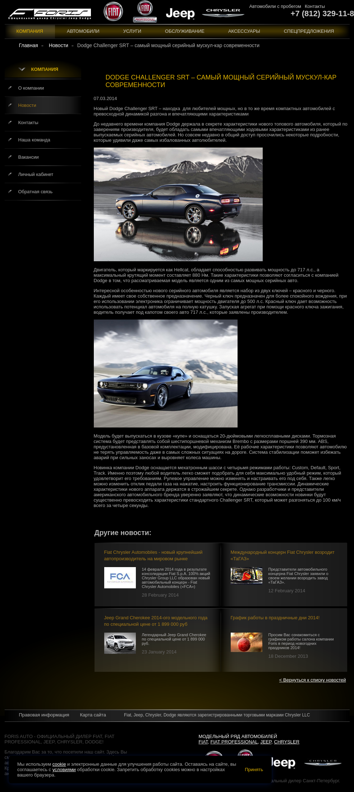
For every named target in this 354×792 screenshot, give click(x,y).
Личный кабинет (36, 174)
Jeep (265, 742)
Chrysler (287, 742)
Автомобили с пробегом (275, 6)
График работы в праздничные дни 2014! (275, 617)
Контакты (315, 6)
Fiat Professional (234, 742)
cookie (59, 764)
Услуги (132, 31)
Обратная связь (35, 191)
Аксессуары (244, 31)
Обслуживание (184, 31)
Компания (30, 31)
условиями (64, 769)
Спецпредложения (309, 31)
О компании (31, 88)
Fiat (203, 742)
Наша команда (34, 139)
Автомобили (83, 31)
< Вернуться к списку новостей (312, 680)
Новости (27, 105)
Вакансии (28, 157)
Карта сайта (93, 715)
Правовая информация (44, 715)
